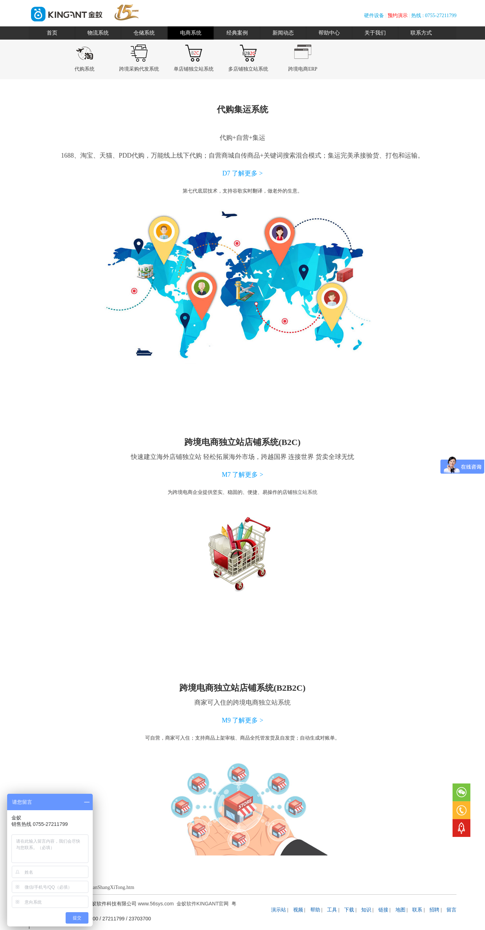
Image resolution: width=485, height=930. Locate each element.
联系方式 (421, 33)
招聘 (434, 910)
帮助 (315, 910)
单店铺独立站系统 (194, 69)
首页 (52, 33)
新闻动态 (283, 33)
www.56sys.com (156, 903)
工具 (332, 910)
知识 (366, 910)
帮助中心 (329, 33)
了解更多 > (247, 173)
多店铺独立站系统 (248, 69)
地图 (400, 910)
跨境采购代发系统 (139, 69)
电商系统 (190, 33)
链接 (383, 910)
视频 (298, 910)
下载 (349, 910)
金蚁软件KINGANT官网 (203, 903)
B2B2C (289, 688)
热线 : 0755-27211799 (433, 15)
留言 (451, 910)
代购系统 (85, 69)
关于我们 (375, 33)
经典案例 (237, 33)
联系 (417, 910)
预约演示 (398, 15)
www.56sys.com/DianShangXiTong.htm (93, 887)
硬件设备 (374, 15)
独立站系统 (304, 492)
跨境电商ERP (302, 69)
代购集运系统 (242, 109)
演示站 (278, 910)
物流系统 (98, 33)
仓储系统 (144, 33)
